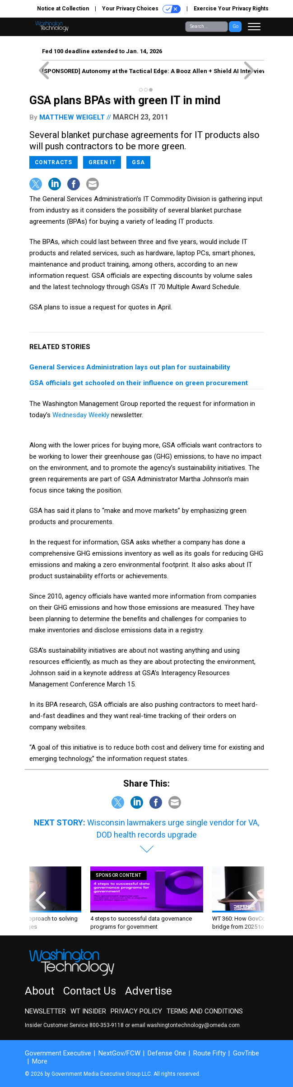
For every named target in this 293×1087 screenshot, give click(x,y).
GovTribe (246, 1053)
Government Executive (58, 1053)
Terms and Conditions (205, 1011)
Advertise (148, 991)
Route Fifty (209, 1053)
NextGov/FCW (119, 1053)
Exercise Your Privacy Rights (231, 8)
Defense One (167, 1053)
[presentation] (40, 898)
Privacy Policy (136, 1011)
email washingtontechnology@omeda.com (185, 1025)
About (39, 991)
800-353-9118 (106, 1025)
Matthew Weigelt (72, 117)
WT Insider (88, 1011)
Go (235, 26)
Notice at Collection (63, 8)
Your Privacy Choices (141, 9)
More (39, 1061)
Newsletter (45, 1011)
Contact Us (89, 991)
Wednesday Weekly (80, 415)
